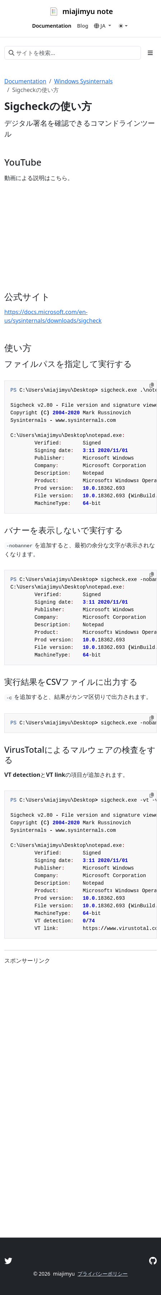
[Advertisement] (80, 1139)
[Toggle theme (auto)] (123, 26)
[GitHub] (153, 1260)
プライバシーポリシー (102, 1273)
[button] (102, 26)
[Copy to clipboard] (151, 385)
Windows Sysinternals (83, 81)
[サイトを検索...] (72, 53)
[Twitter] (8, 1260)
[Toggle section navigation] (150, 52)
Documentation (25, 81)
